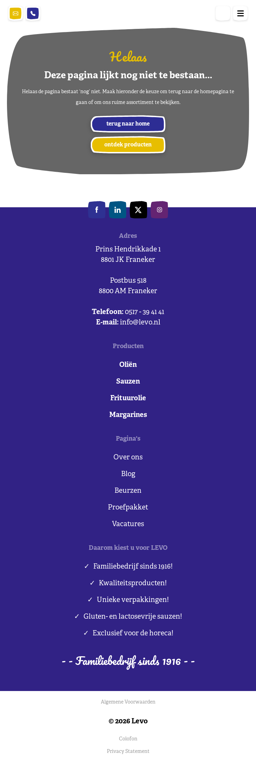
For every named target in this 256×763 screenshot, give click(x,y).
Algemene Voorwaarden (128, 702)
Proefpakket (128, 507)
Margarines (128, 415)
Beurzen (128, 491)
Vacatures (128, 524)
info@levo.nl (15, 13)
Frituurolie (128, 398)
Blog (128, 474)
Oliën (128, 365)
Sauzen (128, 381)
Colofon (128, 739)
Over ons (128, 457)
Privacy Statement (128, 752)
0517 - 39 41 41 (33, 13)
